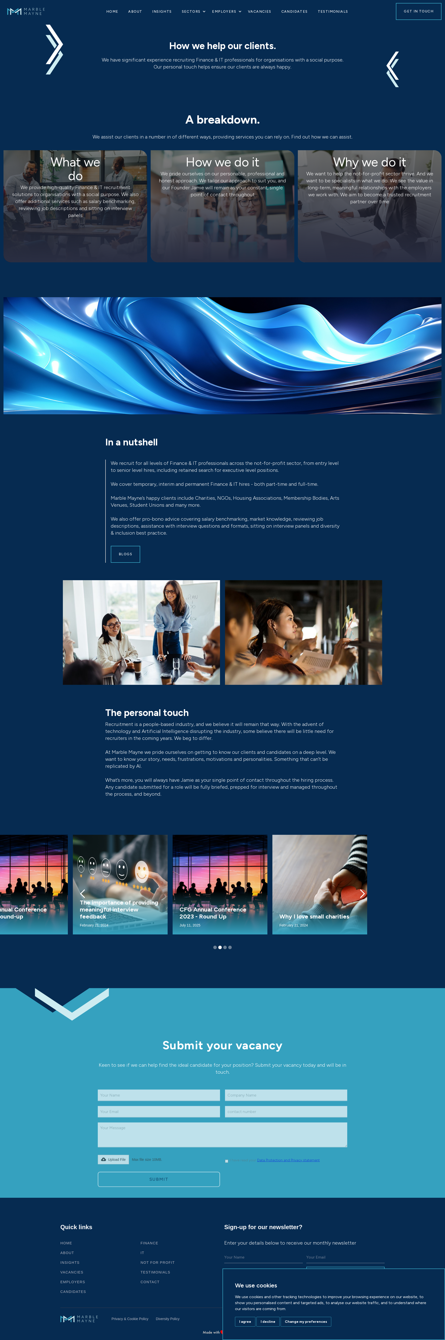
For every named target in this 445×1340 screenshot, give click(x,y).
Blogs (125, 554)
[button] (192, 11)
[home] (30, 11)
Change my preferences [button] (306, 1322)
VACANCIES (259, 11)
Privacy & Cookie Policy (129, 1319)
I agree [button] (245, 1322)
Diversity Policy (168, 1319)
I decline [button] (268, 1322)
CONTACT (150, 1282)
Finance (149, 1243)
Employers (72, 1282)
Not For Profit (158, 1263)
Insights (162, 11)
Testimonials (333, 11)
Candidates (294, 11)
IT (142, 1253)
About (135, 11)
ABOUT (67, 1253)
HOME (112, 11)
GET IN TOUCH (419, 11)
